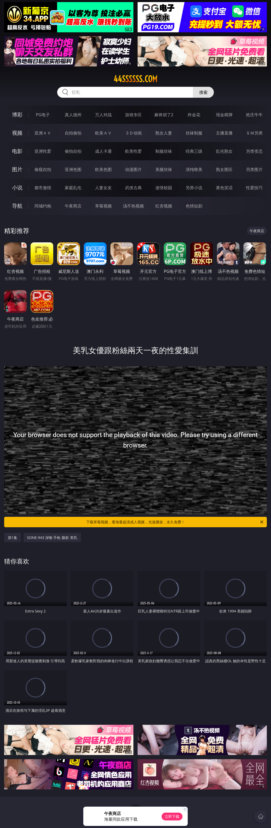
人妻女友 (103, 188)
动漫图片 (133, 169)
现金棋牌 (224, 115)
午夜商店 (73, 206)
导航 (17, 205)
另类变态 (254, 151)
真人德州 (73, 115)
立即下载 (172, 816)
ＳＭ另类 (254, 133)
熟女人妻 (163, 133)
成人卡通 (103, 151)
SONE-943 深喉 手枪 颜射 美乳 (52, 537)
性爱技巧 (254, 188)
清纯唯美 (194, 169)
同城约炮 (42, 206)
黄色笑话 (224, 188)
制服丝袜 (163, 151)
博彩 (17, 114)
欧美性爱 (133, 151)
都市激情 (42, 188)
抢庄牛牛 (254, 115)
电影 (17, 151)
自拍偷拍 (73, 133)
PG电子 (43, 115)
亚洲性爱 (42, 151)
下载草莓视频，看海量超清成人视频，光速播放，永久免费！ (175, 522)
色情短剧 (194, 206)
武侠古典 (133, 188)
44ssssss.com (135, 79)
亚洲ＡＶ (42, 133)
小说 (17, 187)
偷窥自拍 (42, 169)
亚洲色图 (73, 169)
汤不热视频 (133, 206)
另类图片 (254, 169)
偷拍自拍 (73, 151)
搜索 (203, 92)
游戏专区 (133, 115)
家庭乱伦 (73, 188)
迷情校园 (163, 188)
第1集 (12, 537)
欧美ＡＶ (103, 133)
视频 (17, 132)
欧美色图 (103, 169)
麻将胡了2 (163, 115)
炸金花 (194, 115)
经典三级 (194, 151)
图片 (17, 169)
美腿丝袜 (163, 169)
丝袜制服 (194, 133)
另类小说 (194, 188)
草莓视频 (103, 206)
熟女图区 (224, 169)
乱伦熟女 (224, 151)
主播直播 (224, 133)
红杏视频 (163, 206)
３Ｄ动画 (133, 133)
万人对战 (103, 115)
